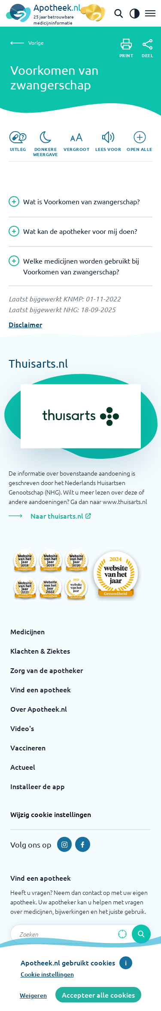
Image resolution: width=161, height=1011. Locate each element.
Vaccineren (28, 747)
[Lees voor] (108, 141)
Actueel (22, 766)
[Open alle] (139, 141)
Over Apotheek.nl (38, 708)
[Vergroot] (76, 141)
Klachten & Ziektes (40, 650)
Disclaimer (25, 324)
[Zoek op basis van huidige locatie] (122, 934)
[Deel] (147, 48)
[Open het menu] (150, 13)
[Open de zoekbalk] (118, 13)
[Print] (126, 48)
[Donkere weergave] (45, 144)
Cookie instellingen (47, 974)
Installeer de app (37, 786)
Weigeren (33, 995)
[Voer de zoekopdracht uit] (141, 934)
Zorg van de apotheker (46, 670)
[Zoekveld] (80, 934)
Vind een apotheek (40, 689)
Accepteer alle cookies (98, 994)
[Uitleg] (18, 141)
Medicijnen (27, 631)
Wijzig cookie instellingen (50, 814)
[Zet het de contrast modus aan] (134, 13)
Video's (22, 728)
